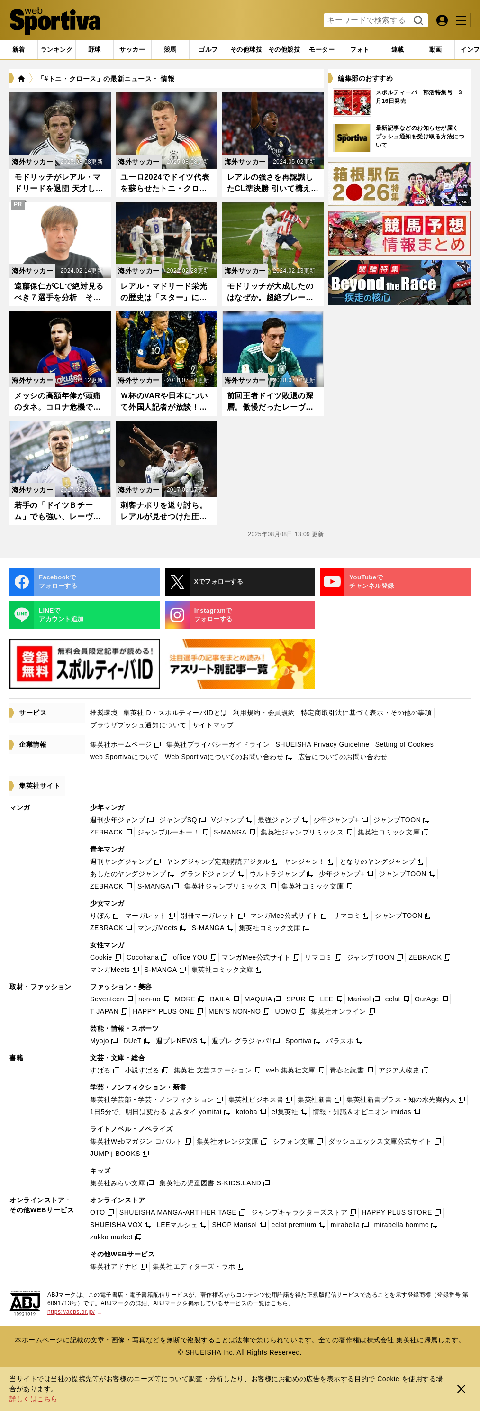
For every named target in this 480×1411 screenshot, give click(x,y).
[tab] (94, 49)
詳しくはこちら (33, 1398)
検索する (417, 21)
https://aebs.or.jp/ (74, 1312)
